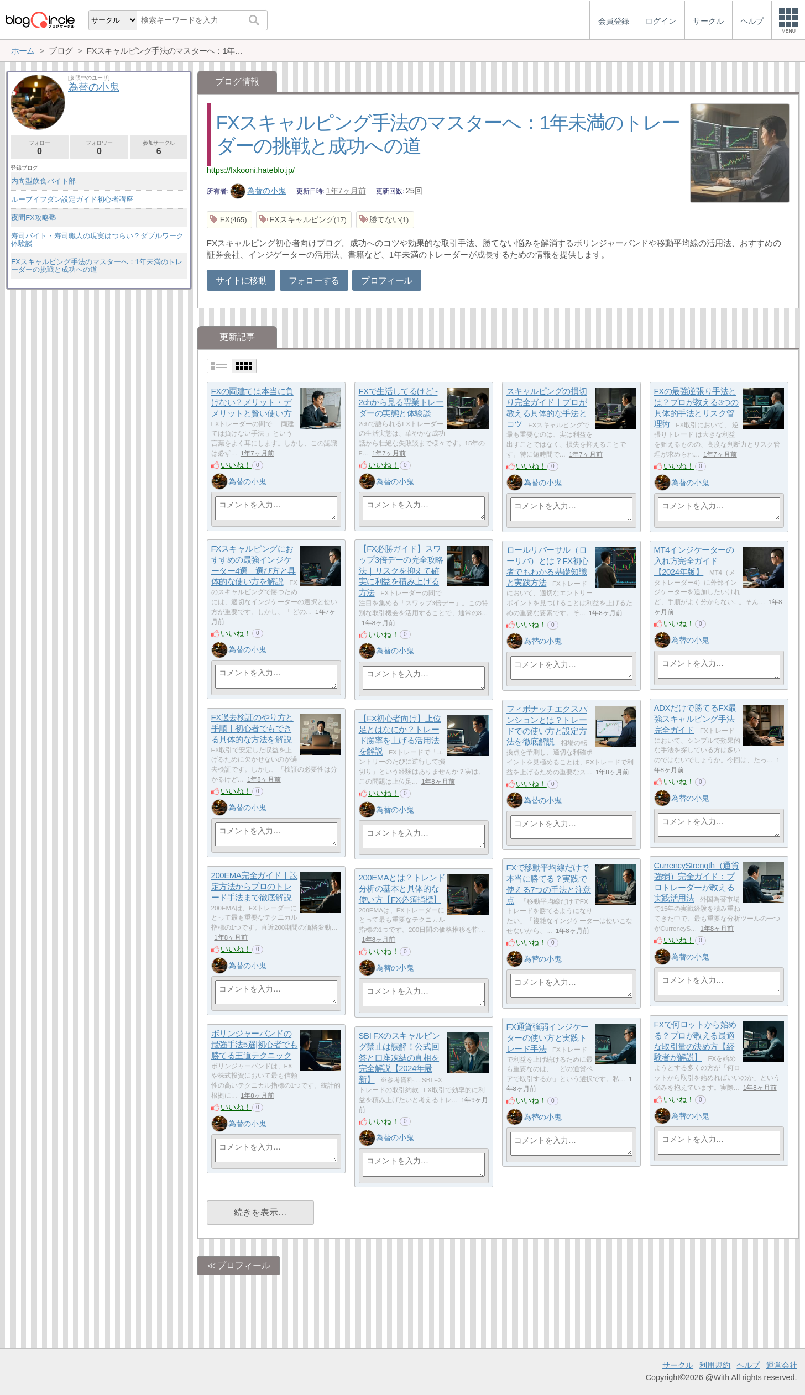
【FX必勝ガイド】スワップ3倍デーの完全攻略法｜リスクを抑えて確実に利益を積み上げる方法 (401, 570)
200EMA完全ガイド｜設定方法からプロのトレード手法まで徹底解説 (254, 886)
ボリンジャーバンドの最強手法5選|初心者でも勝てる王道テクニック (254, 1044)
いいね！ (236, 464)
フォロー (40, 148)
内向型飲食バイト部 (43, 181)
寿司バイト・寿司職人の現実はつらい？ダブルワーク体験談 (97, 240)
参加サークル (159, 148)
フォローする (314, 280)
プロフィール (386, 280)
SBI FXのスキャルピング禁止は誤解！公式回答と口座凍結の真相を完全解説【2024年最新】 (399, 1057)
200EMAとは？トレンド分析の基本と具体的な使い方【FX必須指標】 (402, 888)
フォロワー (99, 148)
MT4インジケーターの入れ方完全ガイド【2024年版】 (694, 561)
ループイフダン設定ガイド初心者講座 (72, 199)
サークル (677, 1365)
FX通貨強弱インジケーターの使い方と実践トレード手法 (547, 1037)
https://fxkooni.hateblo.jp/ (251, 170)
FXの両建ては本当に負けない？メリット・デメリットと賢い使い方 (252, 402)
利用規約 (714, 1365)
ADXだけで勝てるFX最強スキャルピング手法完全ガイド (695, 719)
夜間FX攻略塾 (33, 217)
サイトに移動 (241, 280)
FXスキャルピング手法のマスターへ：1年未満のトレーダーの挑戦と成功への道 (96, 266)
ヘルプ (748, 1365)
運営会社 (781, 1365)
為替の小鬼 (258, 190)
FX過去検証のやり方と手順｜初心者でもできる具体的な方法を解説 (252, 728)
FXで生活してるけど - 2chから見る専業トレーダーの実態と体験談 (401, 402)
